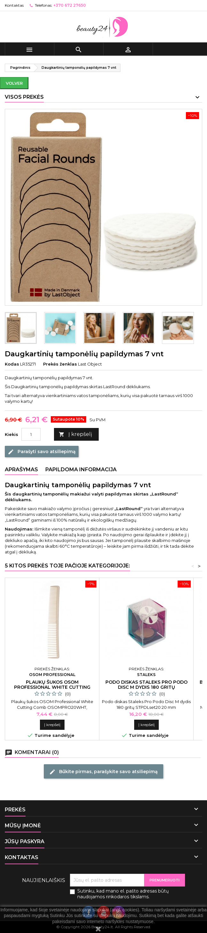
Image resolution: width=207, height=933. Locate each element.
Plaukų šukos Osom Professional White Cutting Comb (52, 687)
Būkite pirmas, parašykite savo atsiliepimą (103, 772)
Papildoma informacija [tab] (81, 469)
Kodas (12, 364)
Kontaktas (14, 5)
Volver (14, 83)
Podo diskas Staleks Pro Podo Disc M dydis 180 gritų (146, 684)
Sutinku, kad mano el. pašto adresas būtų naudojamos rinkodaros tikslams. (123, 894)
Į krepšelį (75, 434)
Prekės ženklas (60, 364)
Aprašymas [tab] (21, 469)
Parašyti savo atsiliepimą (42, 452)
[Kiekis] (31, 434)
